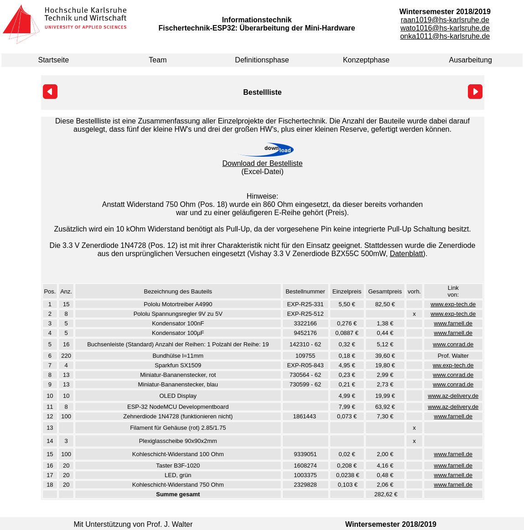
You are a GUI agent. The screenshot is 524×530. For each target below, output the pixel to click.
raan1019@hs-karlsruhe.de (445, 20)
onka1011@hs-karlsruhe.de (445, 36)
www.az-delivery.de (453, 395)
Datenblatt (406, 253)
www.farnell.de (453, 323)
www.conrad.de (453, 344)
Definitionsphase (262, 60)
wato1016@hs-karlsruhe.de (445, 28)
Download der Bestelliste (262, 163)
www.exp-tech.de (453, 304)
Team (157, 60)
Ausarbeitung (470, 60)
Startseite (53, 60)
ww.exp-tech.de (453, 365)
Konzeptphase (366, 60)
